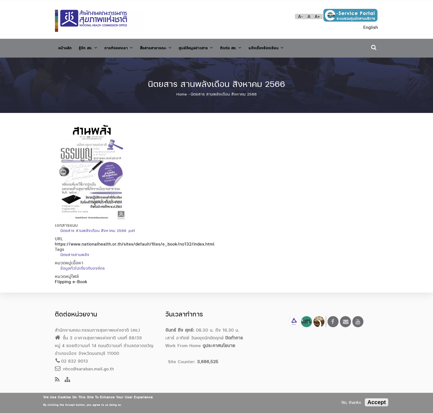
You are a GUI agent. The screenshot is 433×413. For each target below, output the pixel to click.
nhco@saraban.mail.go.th (84, 368)
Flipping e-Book (71, 278)
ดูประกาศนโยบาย (219, 345)
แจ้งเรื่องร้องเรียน (294, 47)
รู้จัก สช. (92, 47)
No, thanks (351, 402)
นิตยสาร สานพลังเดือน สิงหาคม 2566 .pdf (97, 227)
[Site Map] (67, 380)
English (370, 27)
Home (181, 91)
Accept (376, 402)
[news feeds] (57, 380)
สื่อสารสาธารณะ (169, 47)
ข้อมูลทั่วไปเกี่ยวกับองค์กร (82, 265)
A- (300, 16)
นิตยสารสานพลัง (74, 251)
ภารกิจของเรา (127, 47)
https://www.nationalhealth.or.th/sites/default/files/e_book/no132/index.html (135, 241)
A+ (317, 16)
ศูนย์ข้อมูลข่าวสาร (214, 47)
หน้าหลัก (66, 47)
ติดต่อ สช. (253, 47)
